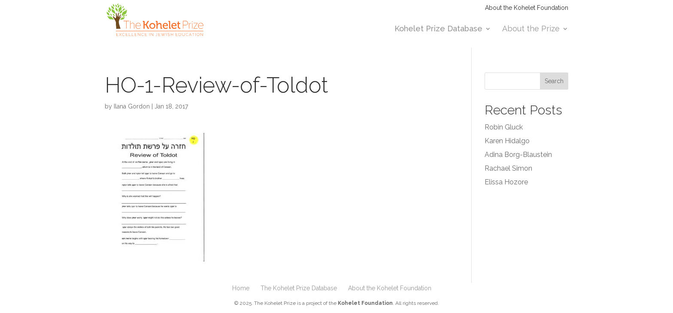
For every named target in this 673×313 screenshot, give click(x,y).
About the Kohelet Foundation (526, 8)
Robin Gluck (504, 127)
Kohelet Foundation (365, 303)
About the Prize (531, 29)
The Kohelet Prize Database (299, 288)
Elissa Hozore (506, 182)
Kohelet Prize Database (438, 29)
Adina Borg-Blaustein (518, 154)
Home (240, 288)
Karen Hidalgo (507, 141)
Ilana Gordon (132, 106)
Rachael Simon (508, 168)
